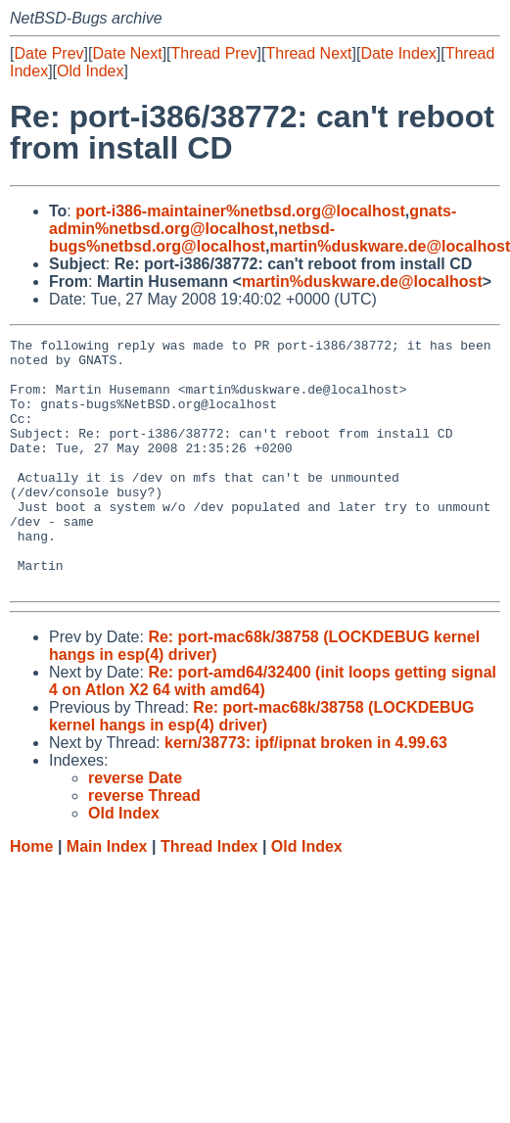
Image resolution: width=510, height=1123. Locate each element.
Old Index (90, 71)
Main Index (107, 896)
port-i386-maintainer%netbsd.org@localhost (240, 211)
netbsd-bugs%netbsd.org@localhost (192, 237)
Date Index (398, 53)
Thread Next (308, 53)
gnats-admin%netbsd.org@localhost (252, 220)
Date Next (127, 53)
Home (31, 896)
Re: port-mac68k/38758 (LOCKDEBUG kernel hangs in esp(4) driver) (262, 766)
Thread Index (209, 896)
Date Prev (48, 53)
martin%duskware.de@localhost (362, 281)
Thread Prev (214, 53)
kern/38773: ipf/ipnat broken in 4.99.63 (305, 792)
